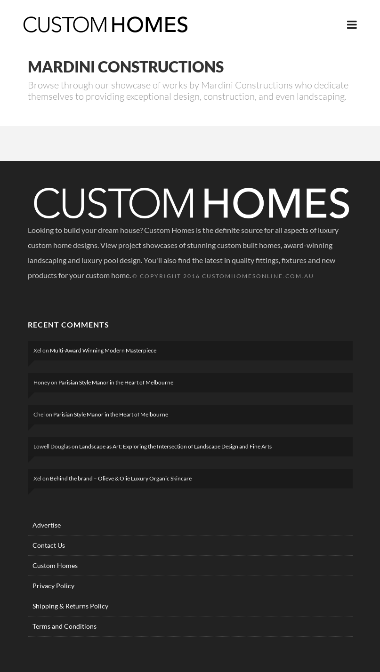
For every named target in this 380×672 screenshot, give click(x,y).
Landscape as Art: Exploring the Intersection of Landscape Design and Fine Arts (175, 446)
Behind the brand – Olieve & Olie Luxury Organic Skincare (121, 478)
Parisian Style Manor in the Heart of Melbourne (115, 382)
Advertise (46, 525)
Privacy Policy (53, 586)
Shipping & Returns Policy (70, 606)
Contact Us (48, 545)
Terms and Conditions (64, 626)
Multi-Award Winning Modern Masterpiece (103, 350)
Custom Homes (55, 565)
